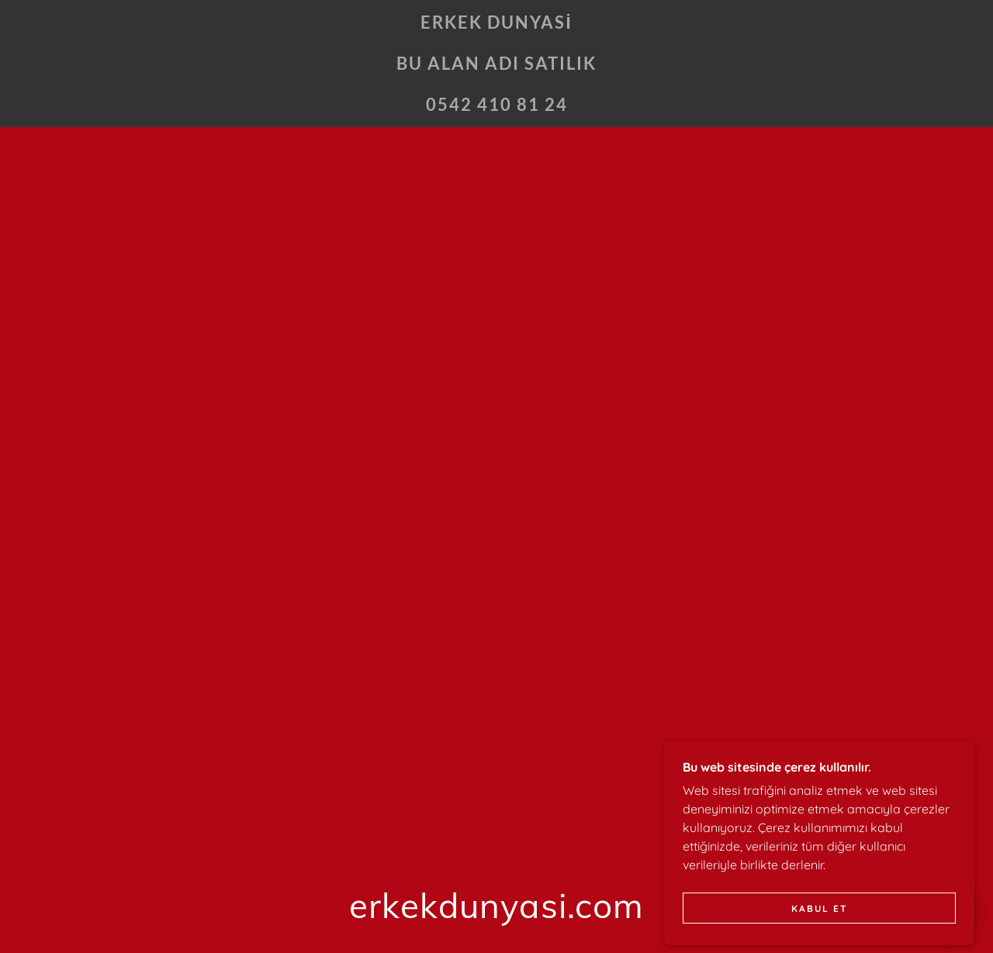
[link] (496, 106)
